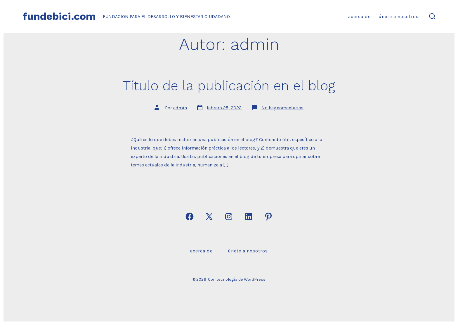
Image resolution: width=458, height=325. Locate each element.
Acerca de (359, 16)
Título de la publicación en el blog (229, 86)
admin (180, 107)
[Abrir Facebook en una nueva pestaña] (189, 216)
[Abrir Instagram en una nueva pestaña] (228, 216)
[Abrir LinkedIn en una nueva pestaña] (248, 216)
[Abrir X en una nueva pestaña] (209, 216)
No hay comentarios (282, 107)
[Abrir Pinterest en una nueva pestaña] (268, 216)
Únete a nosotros (399, 16)
